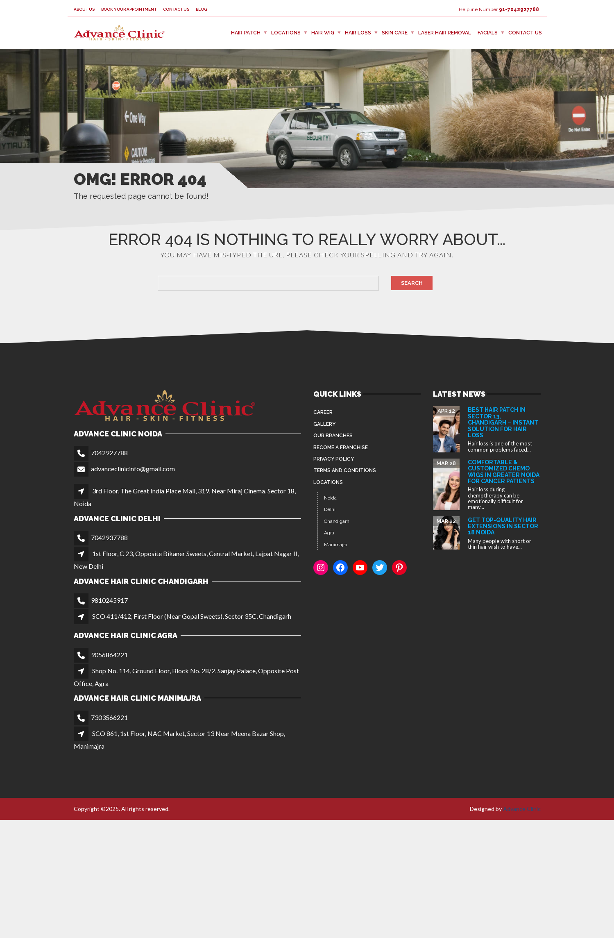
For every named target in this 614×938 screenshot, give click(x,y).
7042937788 (109, 537)
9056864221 (109, 655)
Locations (286, 33)
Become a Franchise (340, 447)
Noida (330, 498)
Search (412, 283)
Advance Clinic (522, 808)
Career (323, 412)
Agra (329, 533)
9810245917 (109, 600)
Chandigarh (336, 521)
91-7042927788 (519, 9)
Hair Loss (358, 33)
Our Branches (333, 435)
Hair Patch (246, 33)
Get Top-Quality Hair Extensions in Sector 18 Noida (503, 526)
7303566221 (109, 717)
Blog (201, 9)
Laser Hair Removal (444, 33)
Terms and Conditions (344, 470)
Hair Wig (322, 33)
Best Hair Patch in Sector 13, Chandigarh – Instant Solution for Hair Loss (503, 422)
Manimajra (335, 544)
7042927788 (109, 453)
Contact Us (176, 9)
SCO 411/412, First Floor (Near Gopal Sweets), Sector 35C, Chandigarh (191, 616)
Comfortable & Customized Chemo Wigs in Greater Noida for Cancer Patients (503, 471)
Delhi (329, 509)
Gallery (324, 424)
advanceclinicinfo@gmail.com (133, 468)
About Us (84, 9)
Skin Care (395, 33)
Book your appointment (128, 9)
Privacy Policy (333, 459)
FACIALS (488, 33)
